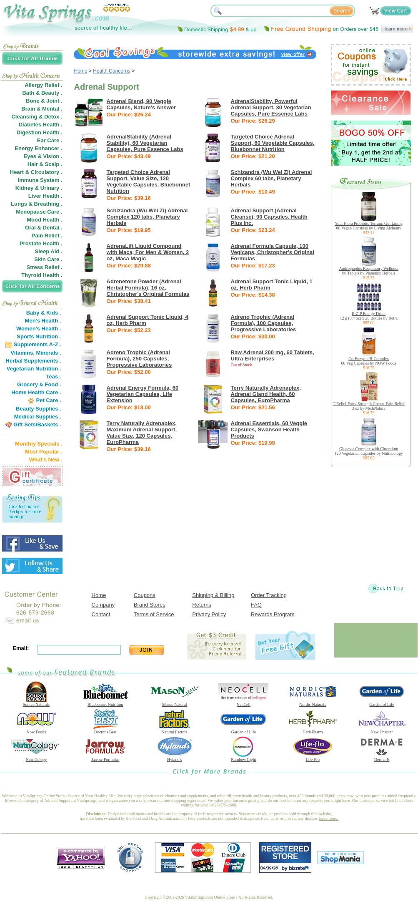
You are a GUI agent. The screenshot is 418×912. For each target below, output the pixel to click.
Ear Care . (50, 140)
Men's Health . (43, 320)
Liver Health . (45, 196)
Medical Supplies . (37, 416)
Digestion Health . (40, 132)
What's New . (46, 459)
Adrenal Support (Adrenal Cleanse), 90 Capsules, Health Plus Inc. (269, 216)
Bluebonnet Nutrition (105, 702)
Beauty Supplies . (38, 409)
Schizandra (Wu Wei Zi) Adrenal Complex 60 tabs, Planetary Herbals (271, 178)
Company (103, 605)
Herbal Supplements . (33, 361)
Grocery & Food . (39, 384)
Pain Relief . (47, 235)
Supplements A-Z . (37, 344)
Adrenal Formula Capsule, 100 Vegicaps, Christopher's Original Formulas (272, 252)
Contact (101, 614)
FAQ (256, 605)
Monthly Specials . (38, 444)
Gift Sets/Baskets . (37, 424)
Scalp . (54, 164)
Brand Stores (149, 605)
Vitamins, (22, 353)
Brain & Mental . (41, 109)
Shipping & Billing (213, 595)
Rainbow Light (243, 757)
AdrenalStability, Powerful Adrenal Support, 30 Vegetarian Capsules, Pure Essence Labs (271, 107)
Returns (201, 605)
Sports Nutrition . (39, 336)
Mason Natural (175, 702)
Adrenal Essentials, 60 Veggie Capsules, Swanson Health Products (269, 429)
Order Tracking (269, 595)
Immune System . (40, 180)
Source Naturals (36, 702)
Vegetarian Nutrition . (34, 368)
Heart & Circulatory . (36, 172)
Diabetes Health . (41, 124)
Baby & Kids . (43, 313)
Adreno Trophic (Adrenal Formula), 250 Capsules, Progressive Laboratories (139, 358)
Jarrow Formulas (105, 757)
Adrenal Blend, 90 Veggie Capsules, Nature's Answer (141, 104)
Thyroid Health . (41, 275)
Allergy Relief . (43, 85)
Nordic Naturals (313, 702)
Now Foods (36, 730)
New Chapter (382, 730)
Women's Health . (38, 328)
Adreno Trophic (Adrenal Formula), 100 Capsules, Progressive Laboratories (263, 323)
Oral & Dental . (44, 227)
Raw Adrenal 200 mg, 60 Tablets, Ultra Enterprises (272, 355)
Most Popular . (44, 451)
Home (81, 71)
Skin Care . (48, 259)
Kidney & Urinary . (39, 188)
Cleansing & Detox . (36, 116)
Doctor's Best (105, 730)
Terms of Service (154, 614)
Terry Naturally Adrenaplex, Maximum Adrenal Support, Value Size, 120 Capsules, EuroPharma (142, 432)
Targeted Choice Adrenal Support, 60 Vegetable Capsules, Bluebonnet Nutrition (273, 143)
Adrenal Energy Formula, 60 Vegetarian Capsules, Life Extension (143, 394)
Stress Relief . (45, 267)
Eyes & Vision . (43, 156)
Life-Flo (313, 757)
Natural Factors (175, 730)
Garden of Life (382, 702)
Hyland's (175, 757)
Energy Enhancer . (38, 148)
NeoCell (243, 702)
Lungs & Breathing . (37, 204)
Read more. (328, 818)
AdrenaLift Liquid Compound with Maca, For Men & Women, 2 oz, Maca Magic (148, 252)
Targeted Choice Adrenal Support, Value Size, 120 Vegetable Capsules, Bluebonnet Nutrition (148, 181)
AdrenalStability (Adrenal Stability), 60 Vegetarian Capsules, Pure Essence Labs (145, 143)
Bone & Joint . (44, 101)
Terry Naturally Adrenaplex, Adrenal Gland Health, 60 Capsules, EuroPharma (266, 394)
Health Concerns (111, 71)
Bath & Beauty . (42, 93)
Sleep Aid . (49, 251)
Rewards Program (273, 614)
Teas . (53, 376)
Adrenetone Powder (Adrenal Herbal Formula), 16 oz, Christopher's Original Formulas (148, 287)
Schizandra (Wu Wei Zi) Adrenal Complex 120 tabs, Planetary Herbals (147, 216)
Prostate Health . (41, 243)
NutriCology (36, 757)
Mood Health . (44, 220)
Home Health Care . (36, 392)
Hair (33, 164)
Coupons (144, 595)
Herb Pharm (313, 730)
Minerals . (48, 353)
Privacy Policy (209, 614)
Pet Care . (48, 400)
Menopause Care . (39, 212)
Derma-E (382, 757)
